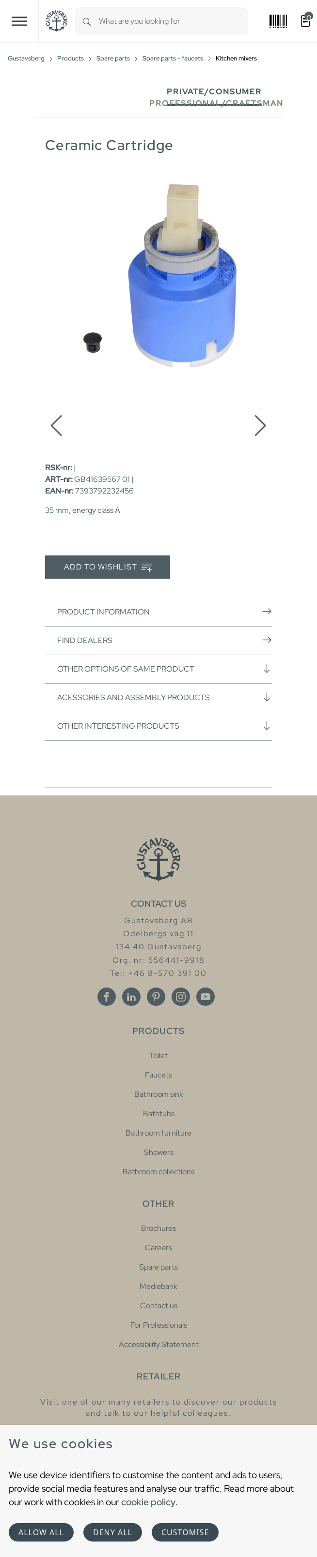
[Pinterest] (156, 997)
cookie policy (148, 1502)
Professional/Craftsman (216, 103)
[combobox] (173, 21)
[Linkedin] (131, 997)
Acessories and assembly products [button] (164, 697)
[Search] (87, 21)
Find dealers (164, 640)
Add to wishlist (108, 567)
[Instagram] (181, 997)
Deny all (112, 1532)
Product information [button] (164, 611)
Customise (185, 1532)
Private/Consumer (214, 92)
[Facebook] (106, 997)
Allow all (41, 1532)
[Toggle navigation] (19, 21)
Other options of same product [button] (164, 668)
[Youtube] (205, 997)
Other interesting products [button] (164, 725)
